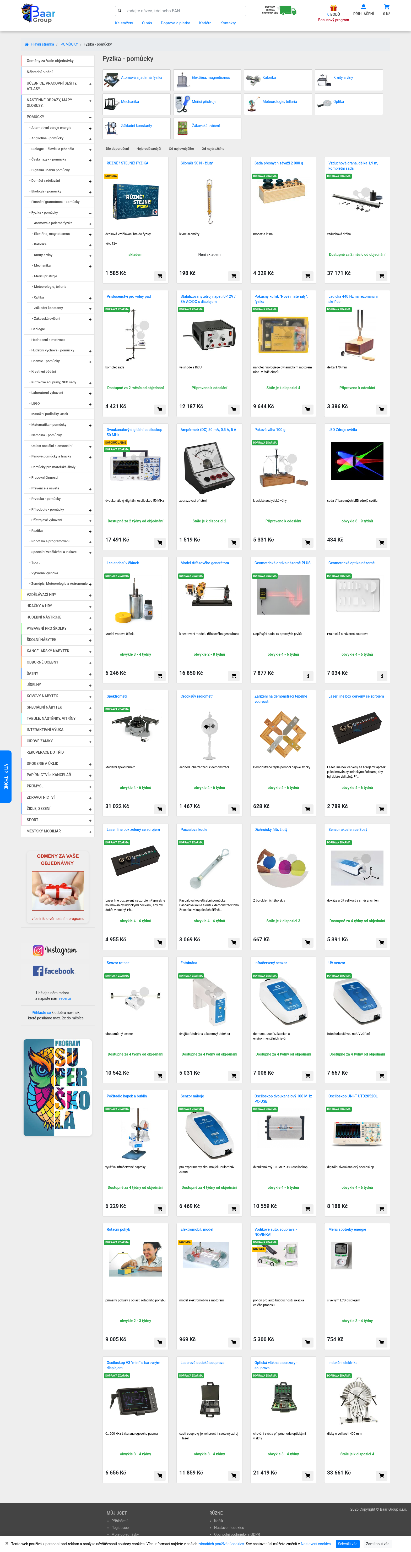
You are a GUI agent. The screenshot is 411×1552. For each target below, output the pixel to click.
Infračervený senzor (271, 963)
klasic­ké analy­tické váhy (269, 500)
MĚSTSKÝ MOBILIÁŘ (43, 831)
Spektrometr (117, 696)
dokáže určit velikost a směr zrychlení (353, 900)
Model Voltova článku (120, 634)
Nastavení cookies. (316, 1544)
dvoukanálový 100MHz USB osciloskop (280, 1167)
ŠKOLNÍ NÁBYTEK (41, 640)
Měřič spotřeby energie (347, 1229)
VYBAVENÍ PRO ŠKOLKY (47, 628)
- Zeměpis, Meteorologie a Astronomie (58, 584)
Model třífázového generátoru (205, 563)
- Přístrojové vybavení (45, 520)
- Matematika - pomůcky (47, 425)
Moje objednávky (125, 1534)
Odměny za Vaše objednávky (50, 61)
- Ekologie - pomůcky (45, 191)
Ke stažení (124, 23)
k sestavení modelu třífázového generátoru (209, 634)
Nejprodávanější (149, 149)
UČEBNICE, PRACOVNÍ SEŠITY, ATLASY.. (52, 86)
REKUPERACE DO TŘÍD (45, 752)
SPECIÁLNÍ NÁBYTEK (44, 707)
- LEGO (34, 403)
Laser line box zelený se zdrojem (133, 829)
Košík (218, 1521)
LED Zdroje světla (342, 430)
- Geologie (37, 329)
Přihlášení (119, 1521)
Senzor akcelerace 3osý (347, 829)
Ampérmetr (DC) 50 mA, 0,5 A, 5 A (208, 430)
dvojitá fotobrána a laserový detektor (204, 1034)
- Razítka (36, 531)
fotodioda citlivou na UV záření (348, 1034)
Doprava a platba (175, 23)
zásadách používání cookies (221, 1544)
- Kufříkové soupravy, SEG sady (52, 382)
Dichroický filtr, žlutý (271, 829)
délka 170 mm (337, 367)
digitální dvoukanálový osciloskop (350, 1167)
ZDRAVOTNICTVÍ (41, 797)
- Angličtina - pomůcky (46, 138)
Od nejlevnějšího (181, 149)
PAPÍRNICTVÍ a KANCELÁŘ (49, 775)
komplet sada (114, 367)
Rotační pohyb (118, 1229)
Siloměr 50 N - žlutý (197, 163)
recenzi (65, 998)
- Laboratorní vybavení (46, 393)
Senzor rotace (118, 963)
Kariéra (205, 23)
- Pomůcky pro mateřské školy (52, 467)
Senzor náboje (192, 1096)
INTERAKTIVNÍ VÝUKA (45, 730)
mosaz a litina (263, 234)
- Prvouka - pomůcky (45, 499)
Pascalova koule (194, 829)
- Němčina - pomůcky (45, 435)
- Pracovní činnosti (43, 477)
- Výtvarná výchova (43, 573)
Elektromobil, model (197, 1229)
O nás (147, 23)
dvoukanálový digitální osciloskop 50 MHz (134, 500)
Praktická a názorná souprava (347, 634)
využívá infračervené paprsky (125, 1167)
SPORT (32, 820)
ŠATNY (32, 673)
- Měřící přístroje (44, 276)
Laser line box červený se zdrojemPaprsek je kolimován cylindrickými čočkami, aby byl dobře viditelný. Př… (356, 771)
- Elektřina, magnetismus (51, 234)
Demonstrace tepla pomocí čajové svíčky (281, 767)
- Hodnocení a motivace (47, 340)
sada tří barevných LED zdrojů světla (352, 500)
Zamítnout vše (377, 1544)
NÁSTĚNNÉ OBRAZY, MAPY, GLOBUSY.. (50, 103)
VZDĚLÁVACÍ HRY (41, 595)
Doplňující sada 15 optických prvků (277, 634)
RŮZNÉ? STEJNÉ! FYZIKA (127, 163)
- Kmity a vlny (42, 255)
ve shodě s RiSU (190, 367)
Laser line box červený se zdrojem (356, 696)
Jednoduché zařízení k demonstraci (204, 767)
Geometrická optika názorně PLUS (283, 563)
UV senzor (336, 963)
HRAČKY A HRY (39, 606)
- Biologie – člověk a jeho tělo (51, 149)
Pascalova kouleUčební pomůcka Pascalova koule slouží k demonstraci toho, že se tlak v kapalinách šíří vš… (209, 905)
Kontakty (228, 23)
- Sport (34, 562)
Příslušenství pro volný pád (129, 296)
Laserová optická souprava (202, 1363)
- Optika (38, 297)
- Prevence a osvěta (44, 488)
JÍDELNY (34, 685)
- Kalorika (39, 244)
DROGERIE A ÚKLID (42, 763)
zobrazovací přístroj (193, 500)
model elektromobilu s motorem (201, 1300)
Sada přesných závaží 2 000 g (279, 163)
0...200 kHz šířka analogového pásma (131, 1433)
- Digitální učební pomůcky (49, 170)
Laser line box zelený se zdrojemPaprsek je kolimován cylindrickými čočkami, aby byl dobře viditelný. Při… (135, 905)
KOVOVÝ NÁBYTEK (42, 696)
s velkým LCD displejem (343, 1300)
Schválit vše (348, 1544)
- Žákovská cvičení (46, 319)
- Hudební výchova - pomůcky (51, 350)
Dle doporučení (117, 149)
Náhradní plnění (40, 72)
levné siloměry (189, 234)
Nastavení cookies (229, 1528)
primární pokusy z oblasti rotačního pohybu (135, 1300)
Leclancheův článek (123, 563)
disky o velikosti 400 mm (344, 1433)
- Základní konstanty (47, 308)
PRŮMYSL (35, 786)
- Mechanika (41, 265)
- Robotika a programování (49, 541)
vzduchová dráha (339, 234)
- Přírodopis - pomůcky (46, 509)
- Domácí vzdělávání (44, 181)
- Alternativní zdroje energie (50, 128)
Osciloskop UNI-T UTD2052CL (353, 1096)
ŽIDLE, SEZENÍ (38, 809)
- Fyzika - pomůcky (43, 212)
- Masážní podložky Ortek (48, 414)
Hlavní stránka (39, 44)
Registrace (120, 1528)
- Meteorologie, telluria (49, 287)
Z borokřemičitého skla (269, 900)
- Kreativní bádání (42, 371)
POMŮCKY (69, 44)
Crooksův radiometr (197, 696)
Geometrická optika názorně (351, 563)
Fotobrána (189, 963)
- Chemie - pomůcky (44, 361)
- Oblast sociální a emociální (50, 446)
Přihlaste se (41, 1012)
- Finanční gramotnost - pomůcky (54, 202)
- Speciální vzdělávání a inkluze (53, 552)
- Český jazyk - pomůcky (47, 159)
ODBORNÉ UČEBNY (42, 662)
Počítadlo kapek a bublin (127, 1096)
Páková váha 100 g (270, 430)
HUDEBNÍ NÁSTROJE (43, 617)
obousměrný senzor (119, 1034)
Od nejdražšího (213, 149)
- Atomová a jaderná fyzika (52, 223)
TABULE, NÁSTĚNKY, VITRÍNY (51, 718)
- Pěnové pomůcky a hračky (50, 456)
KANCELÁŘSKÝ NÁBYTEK (48, 651)
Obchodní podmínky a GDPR (237, 1534)
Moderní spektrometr (120, 767)
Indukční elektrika (343, 1363)
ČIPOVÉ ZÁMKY (40, 741)
